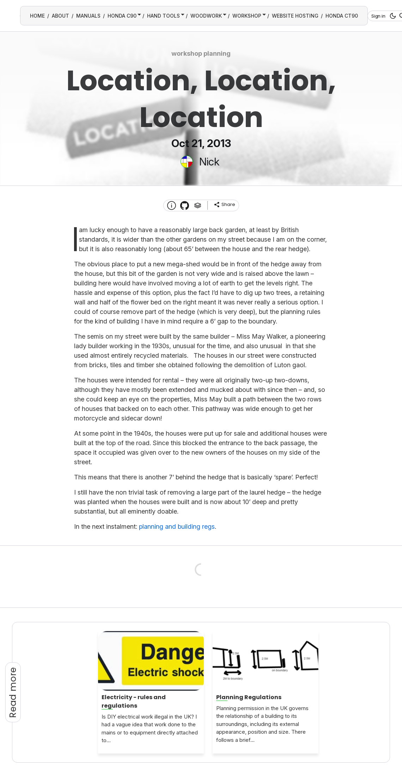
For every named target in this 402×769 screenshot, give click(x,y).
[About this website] (171, 205)
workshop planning (201, 53)
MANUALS (88, 16)
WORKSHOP (246, 16)
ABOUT (60, 16)
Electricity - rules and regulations (134, 701)
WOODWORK (206, 16)
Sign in (378, 16)
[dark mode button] (391, 15)
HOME (37, 16)
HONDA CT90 (341, 16)
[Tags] (197, 205)
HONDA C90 (122, 16)
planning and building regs (177, 526)
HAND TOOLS (163, 16)
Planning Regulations (248, 697)
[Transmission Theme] (184, 205)
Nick (209, 161)
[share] (224, 204)
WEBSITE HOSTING (295, 16)
